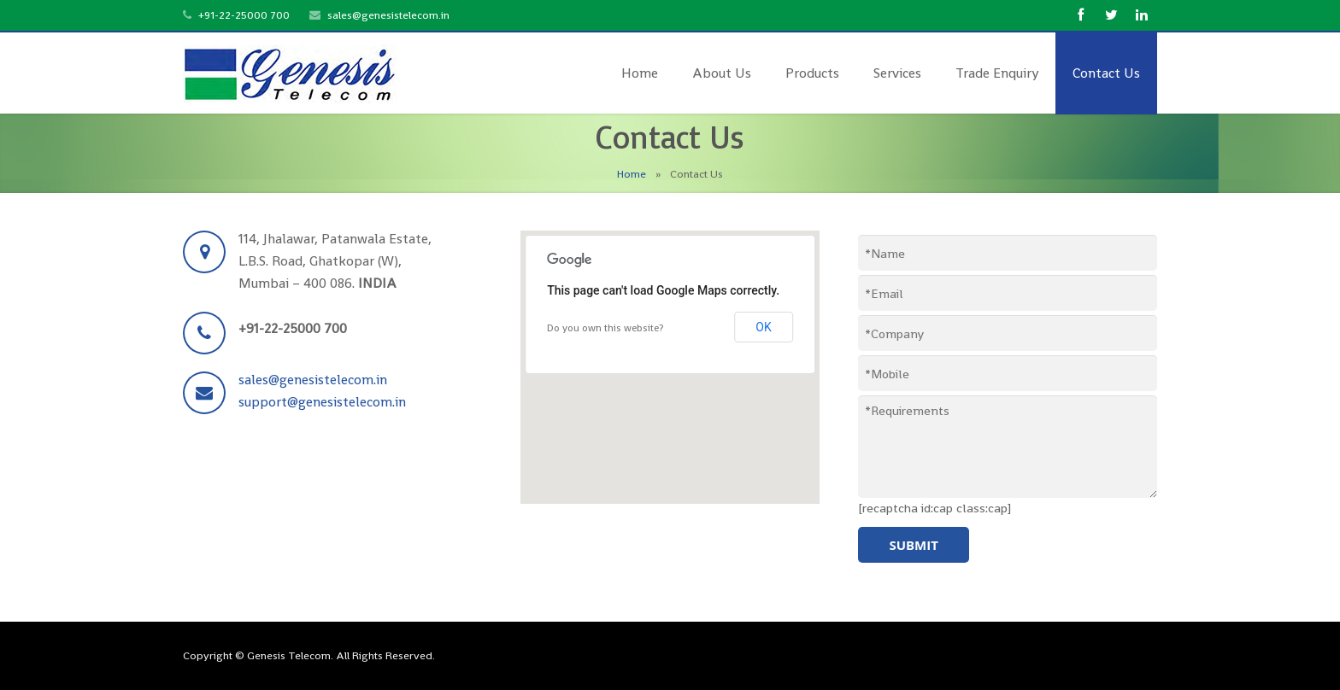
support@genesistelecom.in (322, 402)
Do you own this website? (605, 328)
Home (631, 174)
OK (763, 327)
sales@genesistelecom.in (388, 15)
